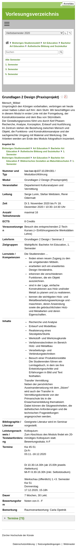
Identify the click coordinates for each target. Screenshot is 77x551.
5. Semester (11, 74)
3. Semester (11, 69)
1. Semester (11, 64)
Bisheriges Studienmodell (26, 43)
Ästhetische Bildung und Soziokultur (47, 46)
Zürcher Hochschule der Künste (18, 535)
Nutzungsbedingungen (49, 544)
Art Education (50, 43)
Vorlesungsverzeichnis (32, 14)
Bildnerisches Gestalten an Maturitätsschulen (44, 161)
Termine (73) (15, 518)
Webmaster (69, 544)
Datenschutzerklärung (24, 544)
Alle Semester (12, 59)
